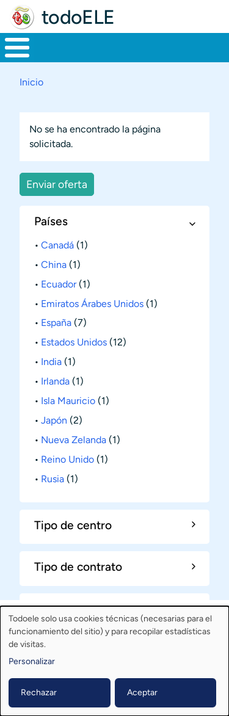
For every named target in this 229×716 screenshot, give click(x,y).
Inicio (31, 82)
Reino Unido (67, 459)
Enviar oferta (56, 184)
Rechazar (39, 692)
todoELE (78, 17)
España (56, 322)
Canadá (57, 245)
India (51, 361)
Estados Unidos (74, 342)
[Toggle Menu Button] (17, 47)
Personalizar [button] (32, 661)
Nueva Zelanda (73, 440)
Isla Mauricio (68, 401)
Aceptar (142, 692)
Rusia (52, 479)
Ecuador (58, 284)
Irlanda (55, 381)
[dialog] (114, 661)
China (54, 264)
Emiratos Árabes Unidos (92, 303)
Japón (54, 420)
